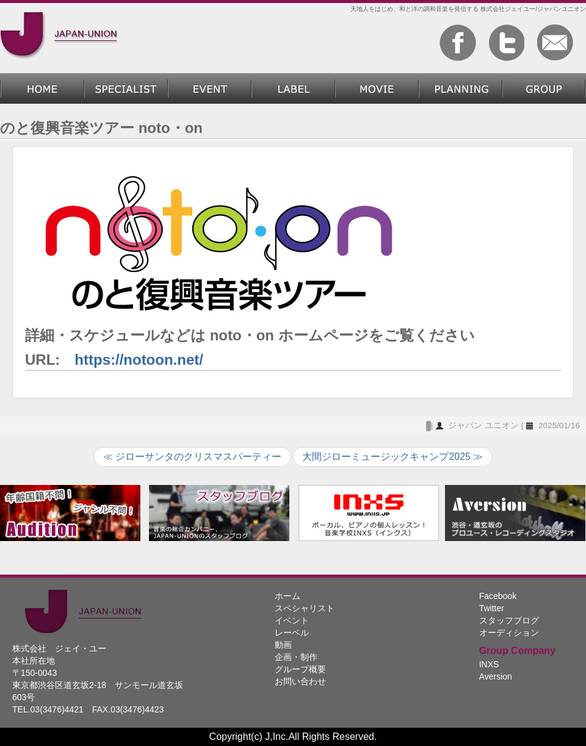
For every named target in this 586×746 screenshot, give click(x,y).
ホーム (42, 88)
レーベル (293, 88)
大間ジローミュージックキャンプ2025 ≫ (392, 456)
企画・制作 (460, 88)
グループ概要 (544, 88)
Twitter (491, 608)
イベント (292, 620)
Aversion (495, 676)
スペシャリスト (126, 88)
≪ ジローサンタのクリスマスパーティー (192, 456)
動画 (377, 88)
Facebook (497, 596)
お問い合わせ (300, 681)
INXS (489, 664)
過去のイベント (209, 88)
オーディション (509, 632)
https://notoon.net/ (138, 359)
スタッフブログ (509, 620)
